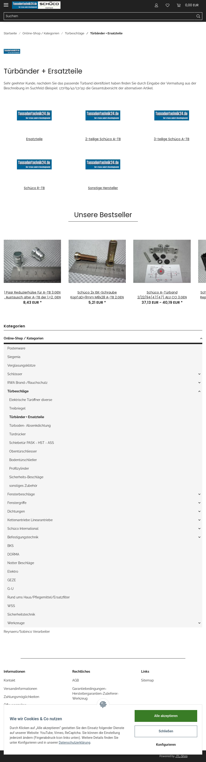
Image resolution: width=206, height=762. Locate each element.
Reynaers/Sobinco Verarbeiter (27, 631)
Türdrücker (17, 434)
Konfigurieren (164, 744)
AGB (75, 680)
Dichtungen (16, 511)
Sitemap (147, 680)
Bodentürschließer (23, 460)
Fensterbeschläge (21, 494)
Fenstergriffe (16, 503)
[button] (156, 5)
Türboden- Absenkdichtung (30, 425)
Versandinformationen (20, 689)
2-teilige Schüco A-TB (103, 139)
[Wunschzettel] (167, 5)
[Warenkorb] (187, 5)
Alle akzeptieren (164, 716)
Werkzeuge (16, 623)
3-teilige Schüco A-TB (171, 139)
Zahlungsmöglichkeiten (21, 697)
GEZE (11, 580)
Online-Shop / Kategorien (23, 338)
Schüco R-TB (34, 188)
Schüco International (22, 528)
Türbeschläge (18, 391)
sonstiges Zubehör (23, 486)
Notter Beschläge (20, 563)
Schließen (164, 731)
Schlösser (14, 374)
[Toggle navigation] (6, 3)
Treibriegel (17, 408)
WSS (11, 606)
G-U (10, 589)
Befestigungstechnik (22, 537)
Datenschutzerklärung (91, 742)
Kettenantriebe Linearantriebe (30, 520)
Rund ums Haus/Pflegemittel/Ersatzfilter (38, 597)
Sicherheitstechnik (21, 614)
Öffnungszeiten (15, 705)
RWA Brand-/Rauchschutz (27, 382)
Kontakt (9, 680)
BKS (10, 546)
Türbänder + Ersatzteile (26, 417)
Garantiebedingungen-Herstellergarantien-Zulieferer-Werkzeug (95, 693)
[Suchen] (99, 16)
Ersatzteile (34, 139)
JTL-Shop (181, 756)
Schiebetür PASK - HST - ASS (31, 443)
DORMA (13, 554)
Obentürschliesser (23, 451)
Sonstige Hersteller (103, 188)
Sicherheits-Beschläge (26, 477)
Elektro (12, 571)
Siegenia (13, 357)
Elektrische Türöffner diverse (30, 400)
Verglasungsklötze (21, 365)
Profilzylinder (19, 468)
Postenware (16, 348)
